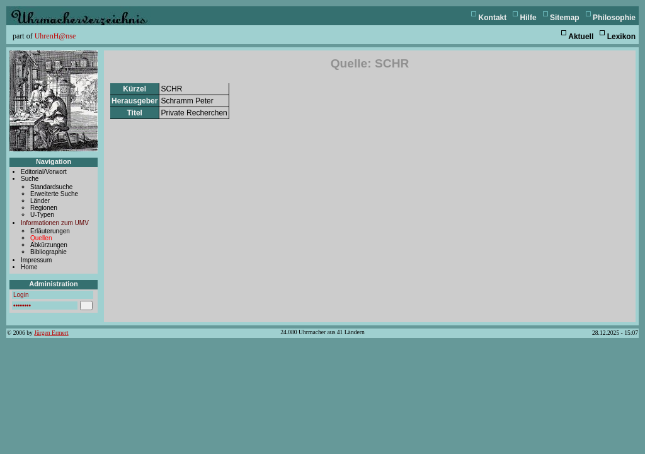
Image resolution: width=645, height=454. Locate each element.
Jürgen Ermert (51, 332)
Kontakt (493, 17)
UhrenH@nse (55, 36)
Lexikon (621, 36)
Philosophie (614, 17)
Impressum (36, 260)
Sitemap (564, 17)
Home (29, 267)
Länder (40, 200)
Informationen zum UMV (55, 222)
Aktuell (580, 36)
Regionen (43, 207)
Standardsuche (51, 186)
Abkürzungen (48, 245)
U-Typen (42, 214)
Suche (29, 178)
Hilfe (528, 17)
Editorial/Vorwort (44, 171)
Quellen (41, 238)
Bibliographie (48, 251)
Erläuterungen (50, 231)
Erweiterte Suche (54, 193)
